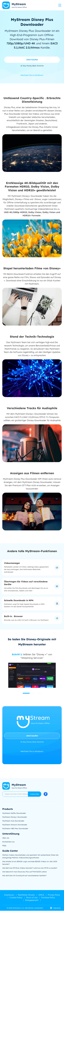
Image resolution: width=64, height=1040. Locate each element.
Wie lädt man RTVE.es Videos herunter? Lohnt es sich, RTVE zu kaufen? (29, 868)
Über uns (5, 838)
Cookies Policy (16, 897)
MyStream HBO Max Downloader (15, 828)
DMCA (41, 895)
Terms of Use (31, 897)
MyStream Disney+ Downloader (14, 817)
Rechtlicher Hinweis (26, 895)
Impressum (9, 895)
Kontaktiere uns (8, 842)
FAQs (4, 846)
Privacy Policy (54, 895)
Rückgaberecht (31, 900)
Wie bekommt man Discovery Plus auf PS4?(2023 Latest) (24, 872)
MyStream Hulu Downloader (13, 821)
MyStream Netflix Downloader (14, 813)
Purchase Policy (48, 897)
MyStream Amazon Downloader (14, 825)
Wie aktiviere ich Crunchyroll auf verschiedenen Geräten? (24, 876)
